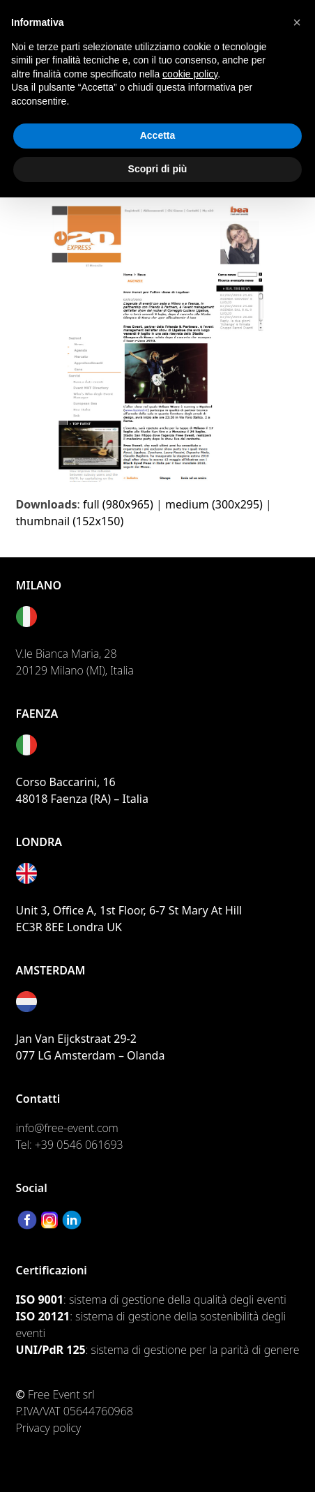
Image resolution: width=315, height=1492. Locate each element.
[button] (297, 22)
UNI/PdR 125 (51, 1349)
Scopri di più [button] (157, 168)
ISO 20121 (43, 1316)
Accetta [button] (158, 135)
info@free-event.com (67, 1128)
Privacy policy (49, 1428)
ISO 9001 (39, 1299)
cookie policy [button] (189, 74)
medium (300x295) (214, 504)
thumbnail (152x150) (70, 521)
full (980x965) (118, 504)
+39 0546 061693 (79, 1144)
